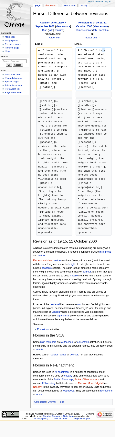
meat (108, 251)
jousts (39, 394)
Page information (13, 92)
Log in (107, 1)
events (39, 349)
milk (101, 251)
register (54, 354)
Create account (95, 1)
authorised (67, 342)
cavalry (68, 375)
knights (72, 264)
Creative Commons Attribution (58, 416)
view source (63, 26)
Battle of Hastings (63, 379)
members (51, 342)
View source (69, 5)
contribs (59, 30)
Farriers (37, 260)
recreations (106, 390)
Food (61, 402)
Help (7, 51)
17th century (49, 383)
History (84, 5)
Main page (10, 37)
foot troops (68, 390)
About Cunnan (61, 418)
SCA (42, 342)
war (79, 304)
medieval (55, 304)
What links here (12, 74)
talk (51, 30)
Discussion (51, 5)
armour (87, 271)
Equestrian (43, 329)
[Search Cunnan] (14, 61)
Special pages (12, 81)
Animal (52, 402)
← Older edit (53, 37)
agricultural (63, 315)
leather (41, 255)
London (55, 312)
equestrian (83, 342)
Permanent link (12, 89)
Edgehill (99, 383)
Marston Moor (85, 383)
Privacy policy (41, 418)
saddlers (47, 260)
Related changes (13, 78)
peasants (47, 268)
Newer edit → (92, 37)
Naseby (37, 387)
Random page (12, 47)
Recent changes (13, 44)
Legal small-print (82, 418)
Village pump (11, 40)
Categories (40, 402)
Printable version (13, 85)
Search (4, 56)
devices (74, 354)
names (62, 354)
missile (74, 275)
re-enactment (62, 372)
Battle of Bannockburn (87, 379)
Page (37, 5)
